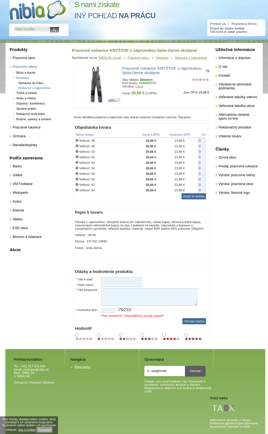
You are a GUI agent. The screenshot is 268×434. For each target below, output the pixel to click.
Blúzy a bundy (26, 72)
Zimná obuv (227, 157)
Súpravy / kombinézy (30, 103)
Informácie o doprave (235, 58)
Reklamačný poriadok (235, 127)
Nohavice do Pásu (31, 83)
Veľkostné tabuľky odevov (238, 97)
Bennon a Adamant (27, 237)
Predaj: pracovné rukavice (238, 166)
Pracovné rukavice (27, 127)
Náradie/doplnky (25, 145)
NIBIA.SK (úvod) (110, 57)
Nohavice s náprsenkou (191, 57)
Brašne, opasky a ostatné (33, 119)
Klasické (35, 382)
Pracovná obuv (24, 58)
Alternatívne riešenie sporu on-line (234, 116)
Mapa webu (83, 366)
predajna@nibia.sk (36, 369)
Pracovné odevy (139, 57)
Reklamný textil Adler (30, 114)
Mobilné (48, 382)
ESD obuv (20, 228)
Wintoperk (20, 193)
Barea (17, 166)
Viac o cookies (27, 429)
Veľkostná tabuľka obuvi (237, 106)
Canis (139, 86)
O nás (223, 67)
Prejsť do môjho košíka (227, 28)
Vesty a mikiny (26, 98)
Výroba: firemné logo (234, 193)
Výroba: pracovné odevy (237, 175)
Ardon (17, 201)
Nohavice (162, 57)
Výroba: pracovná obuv (236, 184)
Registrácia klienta (244, 23)
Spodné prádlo (26, 108)
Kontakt (224, 75)
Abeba (18, 219)
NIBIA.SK (28, 372)
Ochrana (19, 136)
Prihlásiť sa (217, 23)
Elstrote (18, 210)
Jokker (18, 175)
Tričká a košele (26, 93)
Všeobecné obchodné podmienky (235, 86)
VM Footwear (23, 184)
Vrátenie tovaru (230, 136)
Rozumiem (44, 429)
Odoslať (195, 371)
